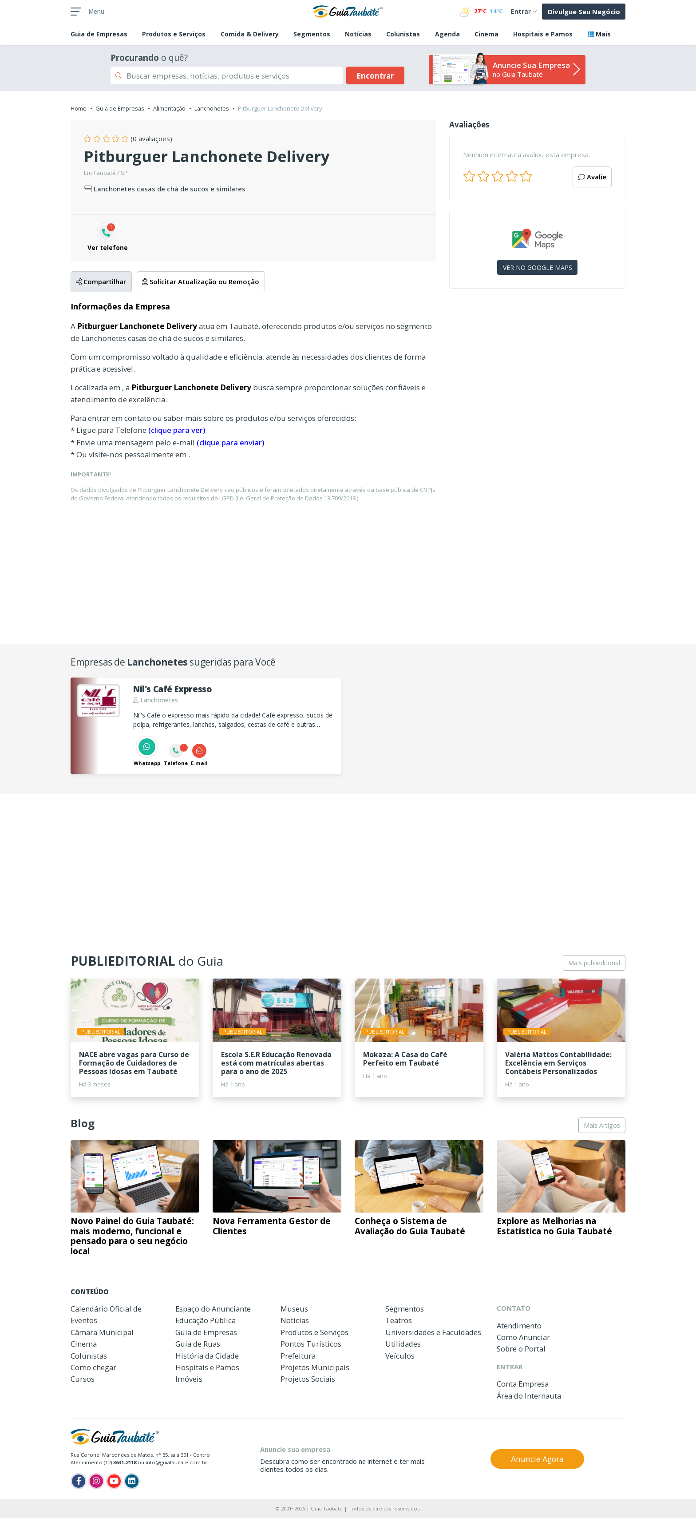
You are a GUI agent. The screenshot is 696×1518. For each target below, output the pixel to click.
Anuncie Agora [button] (537, 1459)
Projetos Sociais (308, 1379)
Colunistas (403, 34)
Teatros (398, 1320)
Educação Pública (205, 1320)
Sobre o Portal (521, 1349)
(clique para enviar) (230, 442)
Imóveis (188, 1379)
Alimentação (169, 108)
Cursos (83, 1379)
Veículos (400, 1356)
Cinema (486, 34)
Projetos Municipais (315, 1367)
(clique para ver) (176, 430)
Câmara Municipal (102, 1332)
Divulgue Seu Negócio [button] (584, 11)
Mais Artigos (602, 1125)
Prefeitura (298, 1356)
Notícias (358, 34)
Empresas (99, 34)
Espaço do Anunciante (213, 1309)
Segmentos (311, 34)
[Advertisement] (537, 372)
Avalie (592, 176)
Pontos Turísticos (311, 1344)
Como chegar (93, 1367)
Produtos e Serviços (174, 34)
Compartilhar (101, 281)
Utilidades (403, 1344)
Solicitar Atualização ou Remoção (200, 281)
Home (79, 108)
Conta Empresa (523, 1384)
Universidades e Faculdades (433, 1332)
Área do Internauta (529, 1396)
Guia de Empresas (119, 108)
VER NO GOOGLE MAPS (537, 267)
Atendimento (519, 1325)
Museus (294, 1309)
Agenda (447, 34)
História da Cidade (207, 1356)
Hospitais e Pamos (543, 34)
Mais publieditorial (594, 963)
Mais (599, 34)
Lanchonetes (211, 108)
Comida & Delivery (250, 34)
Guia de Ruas (197, 1344)
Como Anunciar (523, 1337)
